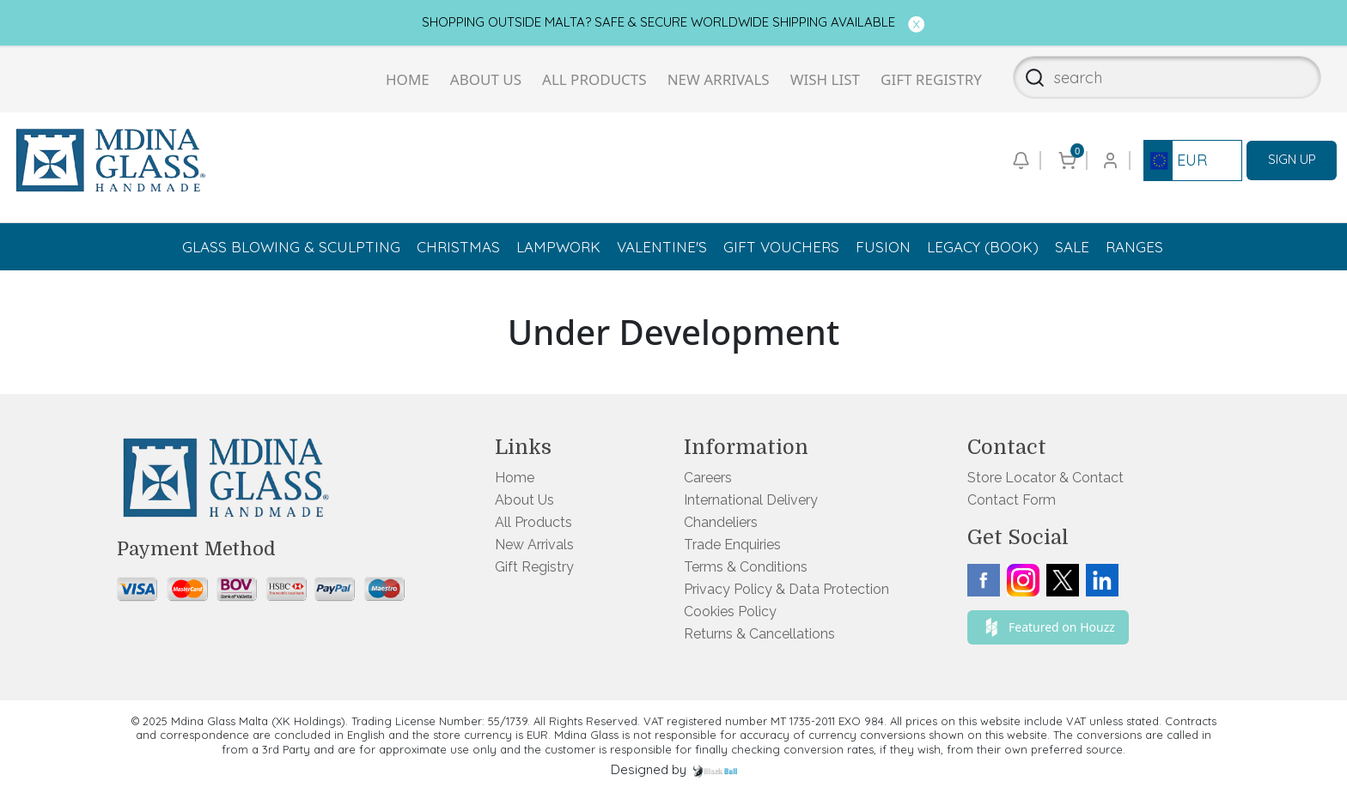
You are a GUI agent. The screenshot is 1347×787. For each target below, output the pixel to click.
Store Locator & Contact (1045, 477)
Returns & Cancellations (759, 634)
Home (408, 79)
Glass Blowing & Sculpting (291, 247)
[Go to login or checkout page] (1109, 160)
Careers (708, 477)
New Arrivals (718, 79)
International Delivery (751, 500)
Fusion (883, 247)
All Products (594, 79)
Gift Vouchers (781, 247)
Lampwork (558, 247)
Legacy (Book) (983, 247)
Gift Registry (931, 79)
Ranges (1134, 247)
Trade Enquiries (732, 544)
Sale (1072, 247)
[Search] (1029, 77)
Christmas (458, 247)
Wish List (825, 79)
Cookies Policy (730, 611)
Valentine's (662, 247)
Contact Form (1011, 500)
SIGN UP (1292, 159)
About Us (485, 79)
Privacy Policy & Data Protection (786, 589)
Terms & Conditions (746, 567)
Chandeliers (721, 522)
